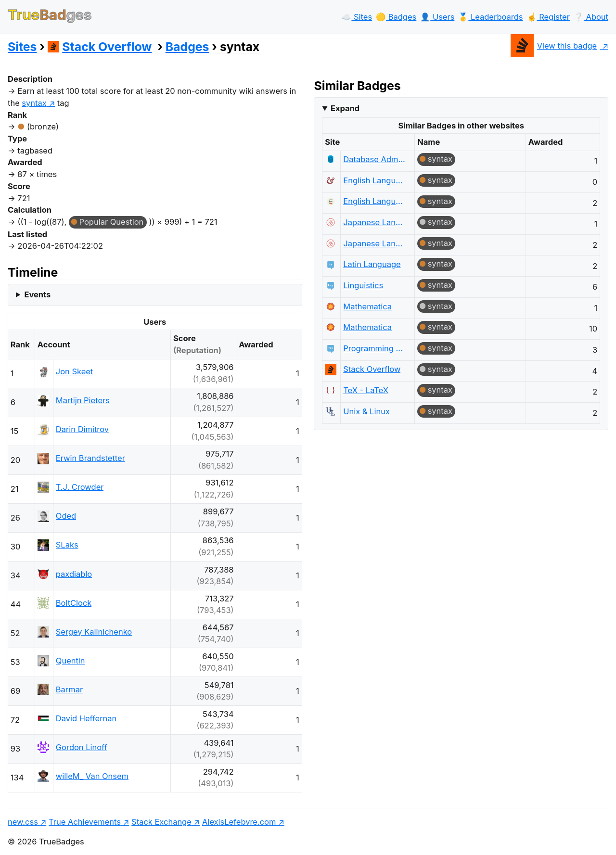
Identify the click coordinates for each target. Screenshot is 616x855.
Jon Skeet (74, 371)
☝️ (548, 17)
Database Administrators (374, 159)
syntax (440, 159)
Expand (345, 108)
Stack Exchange (161, 822)
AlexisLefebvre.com (239, 822)
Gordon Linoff (81, 747)
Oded (66, 516)
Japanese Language (374, 222)
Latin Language (371, 264)
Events (37, 294)
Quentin (70, 660)
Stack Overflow (100, 46)
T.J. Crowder (80, 487)
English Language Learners (374, 201)
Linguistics (363, 285)
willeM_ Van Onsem (92, 776)
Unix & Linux (366, 411)
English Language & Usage (374, 180)
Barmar (69, 689)
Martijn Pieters (83, 400)
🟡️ (396, 17)
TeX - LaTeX (365, 390)
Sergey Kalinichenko (94, 632)
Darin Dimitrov (82, 429)
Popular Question (111, 222)
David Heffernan (86, 718)
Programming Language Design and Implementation (374, 348)
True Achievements (85, 822)
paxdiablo (74, 574)
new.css (23, 822)
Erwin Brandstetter (90, 458)
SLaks (67, 544)
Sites (22, 46)
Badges (187, 46)
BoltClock (74, 603)
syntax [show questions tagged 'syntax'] (34, 103)
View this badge (554, 45)
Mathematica (367, 306)
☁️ (356, 17)
